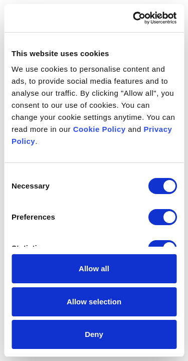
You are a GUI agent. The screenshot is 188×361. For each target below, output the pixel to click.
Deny (94, 334)
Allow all (94, 268)
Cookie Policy (99, 129)
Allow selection (94, 301)
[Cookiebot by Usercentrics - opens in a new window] (133, 18)
